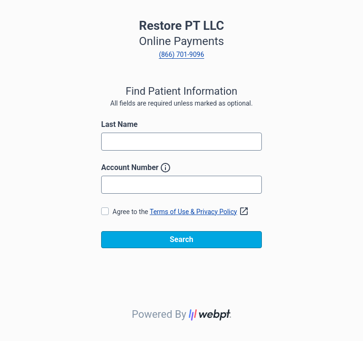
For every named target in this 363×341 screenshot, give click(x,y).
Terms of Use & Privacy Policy (200, 211)
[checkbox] (105, 211)
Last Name (119, 124)
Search (181, 239)
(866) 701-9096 (181, 54)
